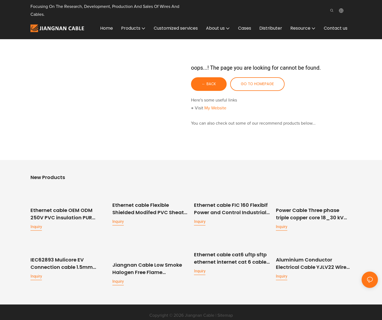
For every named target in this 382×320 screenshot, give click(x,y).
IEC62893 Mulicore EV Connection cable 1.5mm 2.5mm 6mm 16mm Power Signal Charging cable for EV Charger (66, 263)
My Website (215, 108)
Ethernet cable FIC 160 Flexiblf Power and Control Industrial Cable (231, 209)
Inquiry (36, 226)
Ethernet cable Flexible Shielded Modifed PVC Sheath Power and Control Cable (149, 209)
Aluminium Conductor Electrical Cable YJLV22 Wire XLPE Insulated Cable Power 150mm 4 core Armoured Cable (311, 263)
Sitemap (225, 309)
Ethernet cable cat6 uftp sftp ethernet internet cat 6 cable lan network (230, 258)
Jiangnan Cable (199, 309)
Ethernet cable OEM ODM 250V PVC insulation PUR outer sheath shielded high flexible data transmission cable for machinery (64, 214)
